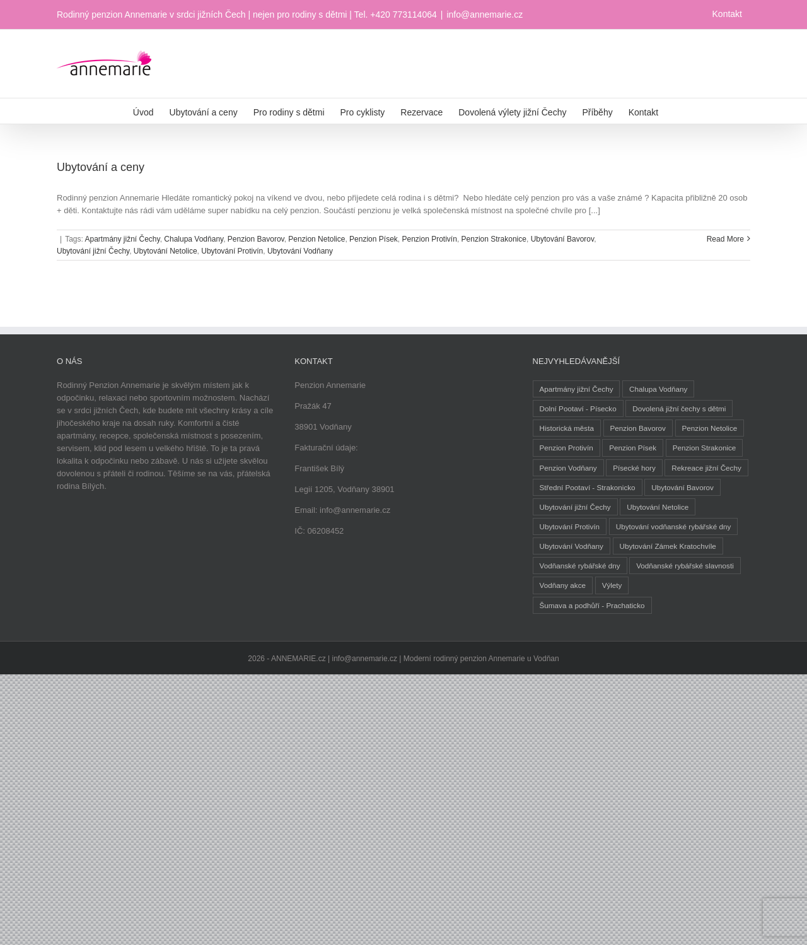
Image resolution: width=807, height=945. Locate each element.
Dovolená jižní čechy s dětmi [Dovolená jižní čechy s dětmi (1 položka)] (679, 408)
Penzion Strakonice (494, 239)
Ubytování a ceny (100, 167)
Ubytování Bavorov (563, 239)
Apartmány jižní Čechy (122, 239)
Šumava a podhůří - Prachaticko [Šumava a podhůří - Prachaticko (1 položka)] (592, 605)
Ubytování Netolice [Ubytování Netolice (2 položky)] (657, 507)
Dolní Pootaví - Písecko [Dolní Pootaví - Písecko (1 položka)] (578, 408)
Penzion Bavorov (256, 239)
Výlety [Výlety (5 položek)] (612, 585)
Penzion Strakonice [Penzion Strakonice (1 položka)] (704, 447)
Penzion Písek (373, 239)
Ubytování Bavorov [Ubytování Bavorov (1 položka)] (682, 487)
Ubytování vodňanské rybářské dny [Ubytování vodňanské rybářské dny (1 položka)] (673, 526)
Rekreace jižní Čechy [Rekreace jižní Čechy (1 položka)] (706, 468)
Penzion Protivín (429, 239)
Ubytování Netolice (165, 251)
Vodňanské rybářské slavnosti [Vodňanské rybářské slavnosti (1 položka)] (685, 565)
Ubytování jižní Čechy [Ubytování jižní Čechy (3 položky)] (575, 507)
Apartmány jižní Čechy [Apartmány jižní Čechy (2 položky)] (576, 389)
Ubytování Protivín (232, 251)
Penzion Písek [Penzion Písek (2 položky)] (632, 447)
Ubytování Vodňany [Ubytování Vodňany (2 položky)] (571, 546)
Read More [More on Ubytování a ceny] (725, 239)
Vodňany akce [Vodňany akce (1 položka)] (563, 585)
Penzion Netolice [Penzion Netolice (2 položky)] (710, 428)
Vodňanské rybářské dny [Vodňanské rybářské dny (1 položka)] (580, 565)
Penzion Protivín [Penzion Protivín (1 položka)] (566, 447)
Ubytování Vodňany (300, 251)
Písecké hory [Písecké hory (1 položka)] (634, 468)
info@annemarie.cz (484, 14)
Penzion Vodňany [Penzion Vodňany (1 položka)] (568, 468)
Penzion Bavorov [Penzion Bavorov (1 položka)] (638, 428)
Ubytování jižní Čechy (93, 251)
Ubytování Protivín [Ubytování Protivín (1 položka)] (570, 526)
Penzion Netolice (316, 239)
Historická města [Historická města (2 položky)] (567, 428)
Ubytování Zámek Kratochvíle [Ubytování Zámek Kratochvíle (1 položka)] (668, 546)
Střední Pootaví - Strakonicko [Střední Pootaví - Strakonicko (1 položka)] (588, 487)
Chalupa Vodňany (193, 239)
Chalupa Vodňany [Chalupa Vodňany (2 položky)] (658, 389)
